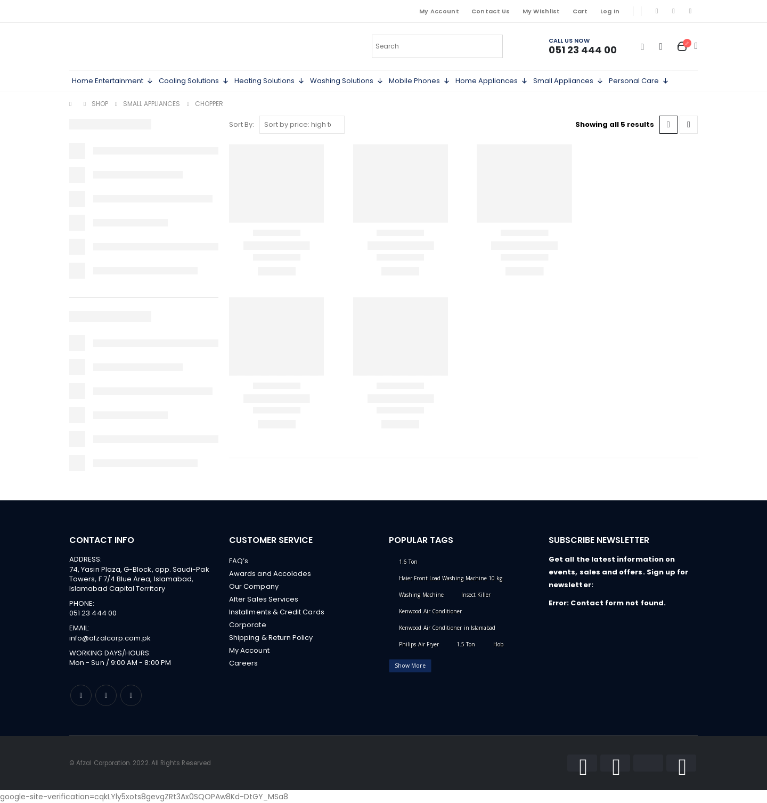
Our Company (254, 586)
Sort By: (241, 124)
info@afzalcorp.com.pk (110, 638)
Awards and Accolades (270, 574)
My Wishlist (541, 11)
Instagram (106, 695)
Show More (410, 665)
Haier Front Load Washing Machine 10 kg (450, 578)
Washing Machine (421, 594)
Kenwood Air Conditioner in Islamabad (447, 627)
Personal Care (639, 81)
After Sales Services (263, 599)
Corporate (247, 625)
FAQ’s (238, 561)
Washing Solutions (347, 81)
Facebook (81, 695)
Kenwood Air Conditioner (430, 611)
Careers (243, 663)
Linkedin (131, 695)
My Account (439, 11)
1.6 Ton (408, 561)
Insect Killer (476, 594)
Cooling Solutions (194, 81)
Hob (498, 644)
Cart (580, 11)
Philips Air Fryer (419, 644)
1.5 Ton (465, 644)
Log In (610, 11)
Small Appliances (568, 81)
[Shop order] (302, 125)
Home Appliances (491, 81)
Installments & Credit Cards (276, 612)
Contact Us (490, 11)
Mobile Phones (419, 81)
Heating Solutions (269, 81)
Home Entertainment (112, 81)
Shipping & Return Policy (271, 637)
